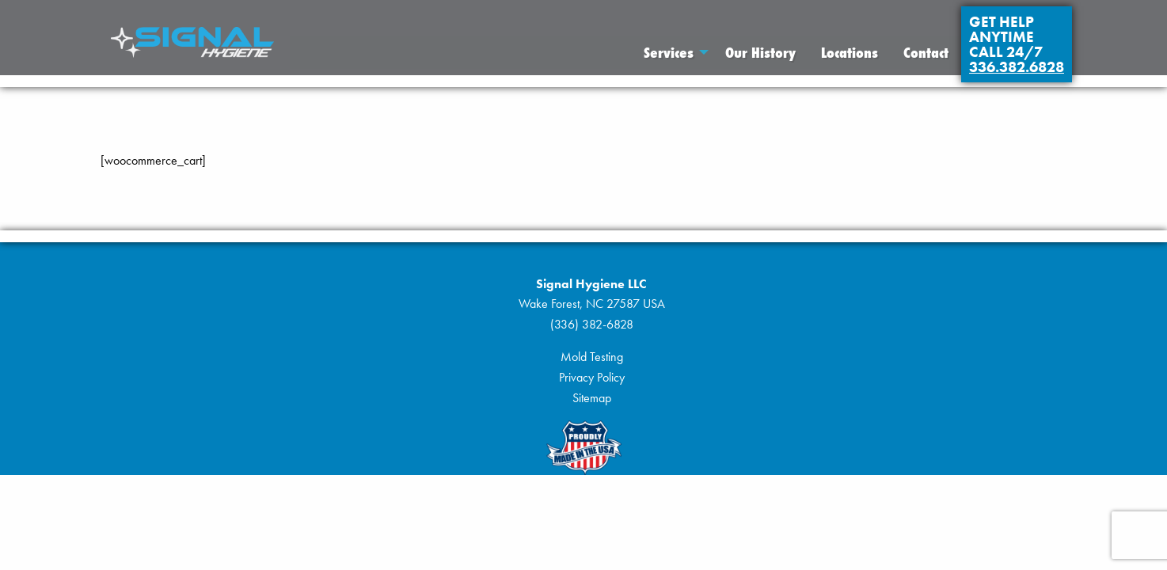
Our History (760, 52)
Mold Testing (592, 356)
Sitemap (591, 398)
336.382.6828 (1016, 67)
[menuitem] (672, 52)
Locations (849, 52)
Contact (925, 52)
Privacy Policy (592, 377)
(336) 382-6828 (591, 324)
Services (669, 52)
